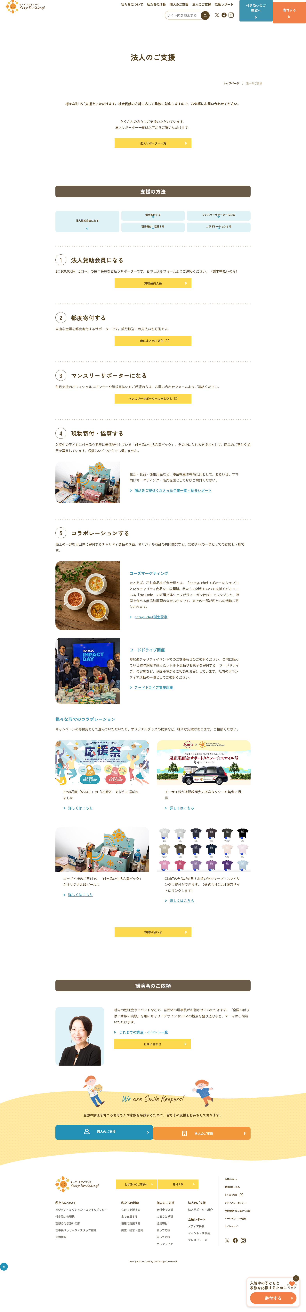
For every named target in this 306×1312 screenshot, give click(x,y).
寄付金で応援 (165, 1236)
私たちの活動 (158, 5)
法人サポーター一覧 (153, 144)
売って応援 (163, 1263)
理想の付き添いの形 (67, 1249)
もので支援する (130, 1236)
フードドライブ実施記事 (153, 708)
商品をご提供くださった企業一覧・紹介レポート (173, 511)
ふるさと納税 (165, 1242)
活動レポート (226, 5)
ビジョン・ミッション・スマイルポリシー (81, 1236)
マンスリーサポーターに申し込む (153, 418)
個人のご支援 (181, 5)
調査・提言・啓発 (132, 1256)
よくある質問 (235, 1221)
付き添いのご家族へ (134, 1210)
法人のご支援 (204, 5)
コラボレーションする (218, 237)
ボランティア (165, 1270)
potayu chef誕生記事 (150, 637)
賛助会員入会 (153, 298)
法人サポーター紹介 (200, 1236)
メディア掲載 (196, 1252)
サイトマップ (232, 1257)
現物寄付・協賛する (153, 237)
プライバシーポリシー (237, 1228)
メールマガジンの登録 (237, 1249)
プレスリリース (197, 1266)
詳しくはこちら (80, 828)
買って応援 (163, 1256)
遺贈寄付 (162, 1249)
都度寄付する (153, 220)
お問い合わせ (153, 954)
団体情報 (60, 1263)
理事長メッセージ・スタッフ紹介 (75, 1256)
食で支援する (129, 1242)
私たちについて (135, 5)
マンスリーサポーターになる (218, 220)
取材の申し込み (233, 1213)
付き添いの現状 (65, 1242)
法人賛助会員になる (87, 228)
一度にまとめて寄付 (153, 358)
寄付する (178, 1210)
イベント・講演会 (199, 1259)
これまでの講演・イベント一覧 (143, 1055)
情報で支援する (130, 1249)
